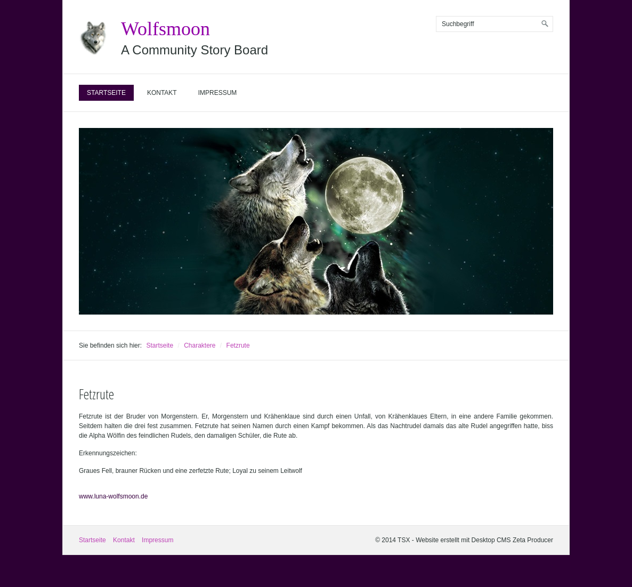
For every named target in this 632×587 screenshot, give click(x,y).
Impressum (217, 93)
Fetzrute (238, 345)
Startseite (106, 93)
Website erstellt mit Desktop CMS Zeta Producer (484, 540)
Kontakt (162, 93)
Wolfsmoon (165, 28)
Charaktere (199, 345)
